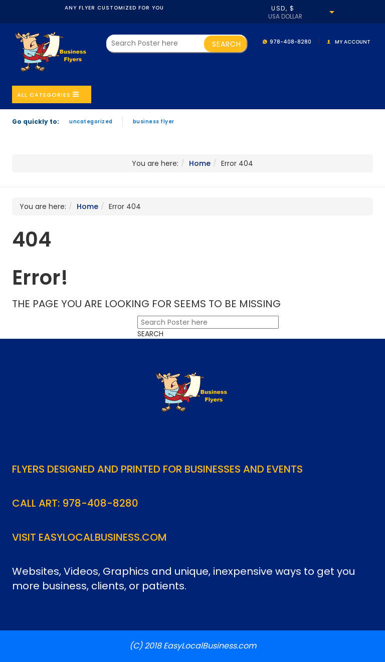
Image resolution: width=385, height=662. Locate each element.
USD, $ (282, 9)
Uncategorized (91, 121)
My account (352, 42)
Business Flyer (153, 121)
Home (200, 163)
